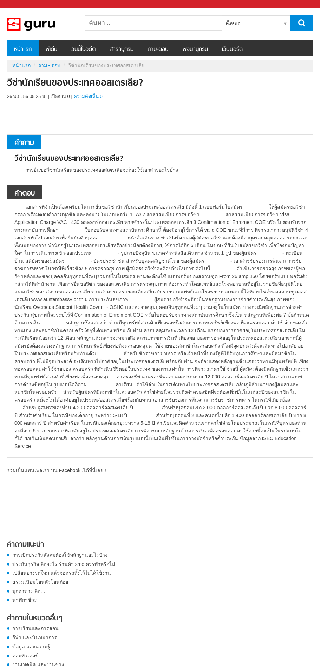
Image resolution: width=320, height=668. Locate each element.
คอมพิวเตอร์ (25, 656)
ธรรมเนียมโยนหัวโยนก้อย (40, 582)
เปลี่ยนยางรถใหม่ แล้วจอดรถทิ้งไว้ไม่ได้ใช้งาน (61, 573)
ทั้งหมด (233, 23)
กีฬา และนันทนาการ (34, 637)
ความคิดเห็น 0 (88, 96)
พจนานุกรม (195, 49)
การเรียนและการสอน (35, 628)
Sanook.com (21, 4)
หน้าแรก (23, 49)
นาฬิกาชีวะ (24, 600)
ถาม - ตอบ (49, 65)
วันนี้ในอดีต (83, 49)
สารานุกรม (121, 49)
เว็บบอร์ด (232, 49)
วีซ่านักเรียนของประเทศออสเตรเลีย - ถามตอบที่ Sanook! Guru (44, 24)
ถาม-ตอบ (158, 49)
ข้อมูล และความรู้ (31, 646)
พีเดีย (51, 49)
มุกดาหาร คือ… (28, 591)
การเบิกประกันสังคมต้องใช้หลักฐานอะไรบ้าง (59, 555)
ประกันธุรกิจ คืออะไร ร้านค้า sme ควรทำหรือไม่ (63, 564)
